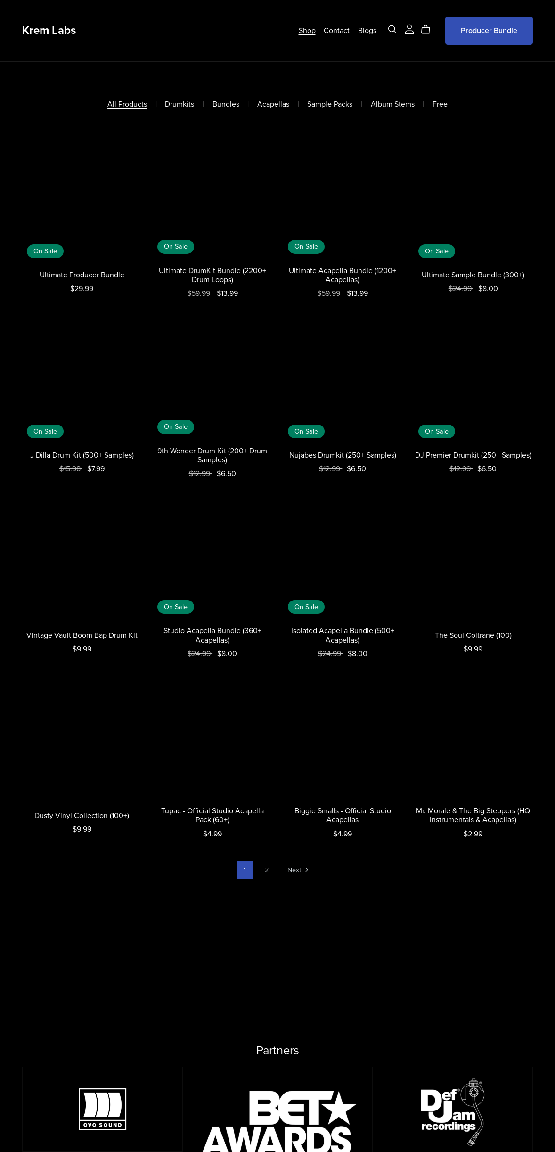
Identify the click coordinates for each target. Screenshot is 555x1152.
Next (298, 871)
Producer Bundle (489, 30)
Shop (307, 30)
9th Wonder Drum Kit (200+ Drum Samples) (212, 455)
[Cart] (429, 29)
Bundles (225, 104)
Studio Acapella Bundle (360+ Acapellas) (212, 635)
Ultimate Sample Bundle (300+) (473, 275)
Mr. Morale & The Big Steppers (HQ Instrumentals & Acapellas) (473, 815)
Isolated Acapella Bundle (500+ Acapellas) (342, 635)
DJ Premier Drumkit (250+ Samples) (473, 455)
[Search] (392, 29)
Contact (337, 30)
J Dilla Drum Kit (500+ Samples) (82, 455)
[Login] (409, 28)
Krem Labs (49, 30)
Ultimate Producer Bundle (82, 275)
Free (440, 104)
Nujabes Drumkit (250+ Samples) (342, 455)
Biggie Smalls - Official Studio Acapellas (342, 815)
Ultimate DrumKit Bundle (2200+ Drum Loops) (212, 275)
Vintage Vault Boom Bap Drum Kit (82, 635)
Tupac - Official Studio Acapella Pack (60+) (212, 815)
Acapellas (273, 104)
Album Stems (393, 104)
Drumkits (179, 104)
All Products (127, 104)
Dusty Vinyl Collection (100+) (81, 815)
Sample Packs (329, 104)
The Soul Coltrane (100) (473, 635)
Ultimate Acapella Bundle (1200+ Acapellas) (342, 275)
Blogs (367, 30)
